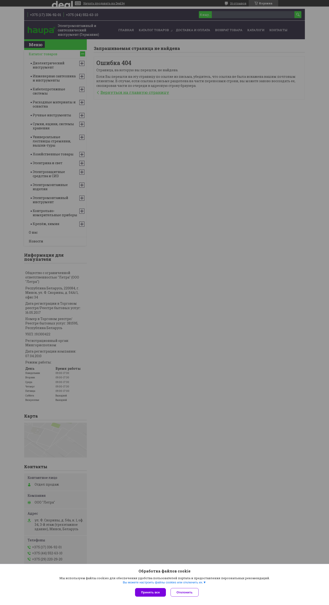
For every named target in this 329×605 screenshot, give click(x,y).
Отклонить (185, 592)
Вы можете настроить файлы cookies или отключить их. (163, 582)
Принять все (150, 592)
